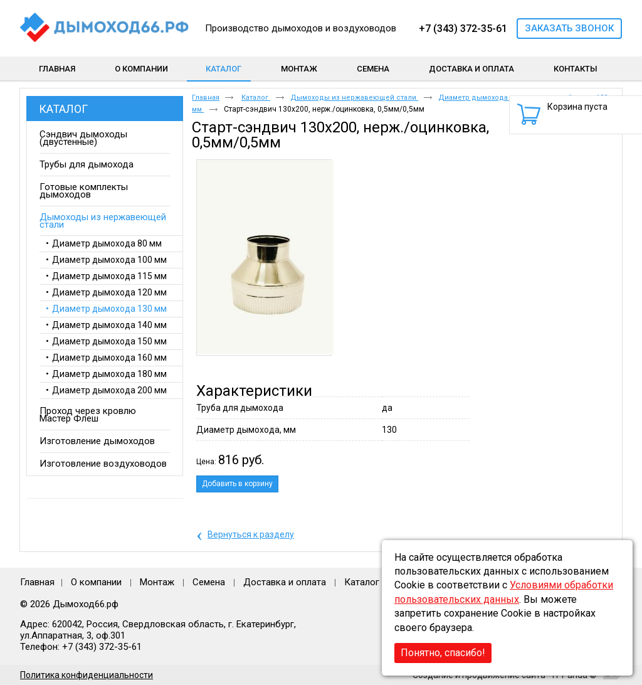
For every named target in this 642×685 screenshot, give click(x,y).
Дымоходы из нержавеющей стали (354, 97)
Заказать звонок (569, 28)
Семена (208, 582)
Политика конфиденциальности (86, 675)
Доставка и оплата (284, 582)
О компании (96, 582)
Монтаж (158, 582)
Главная (205, 97)
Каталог (223, 68)
